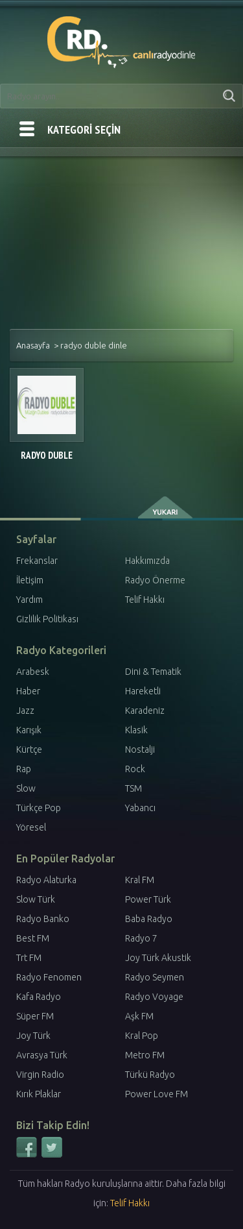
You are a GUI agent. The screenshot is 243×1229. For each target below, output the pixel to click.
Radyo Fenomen (49, 977)
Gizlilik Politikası (47, 619)
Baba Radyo (148, 919)
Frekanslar (37, 560)
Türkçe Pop (38, 808)
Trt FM (28, 958)
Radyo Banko (42, 919)
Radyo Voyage (154, 997)
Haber (28, 691)
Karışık (28, 730)
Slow (26, 788)
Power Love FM (156, 1094)
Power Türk (148, 899)
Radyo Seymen (154, 977)
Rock (135, 769)
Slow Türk (35, 899)
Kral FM (139, 880)
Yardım (29, 599)
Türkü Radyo (150, 1074)
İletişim (29, 580)
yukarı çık (166, 507)
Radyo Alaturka (46, 880)
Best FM (32, 938)
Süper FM (35, 1016)
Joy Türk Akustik (158, 958)
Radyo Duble (47, 455)
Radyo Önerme (155, 580)
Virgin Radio (40, 1074)
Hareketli (143, 691)
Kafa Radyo (38, 997)
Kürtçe (29, 749)
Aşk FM (139, 1016)
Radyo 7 (141, 938)
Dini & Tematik (153, 671)
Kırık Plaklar (38, 1094)
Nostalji (140, 749)
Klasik (136, 730)
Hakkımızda (147, 560)
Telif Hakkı (145, 599)
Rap (23, 769)
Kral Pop (141, 1035)
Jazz (25, 710)
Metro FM (145, 1055)
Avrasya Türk (41, 1055)
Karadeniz (145, 710)
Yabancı (140, 808)
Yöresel (31, 827)
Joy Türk (33, 1035)
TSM (133, 788)
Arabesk (32, 671)
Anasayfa (33, 345)
